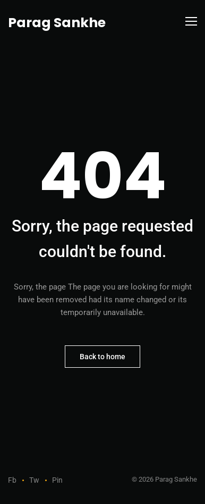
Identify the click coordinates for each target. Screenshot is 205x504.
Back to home (102, 356)
